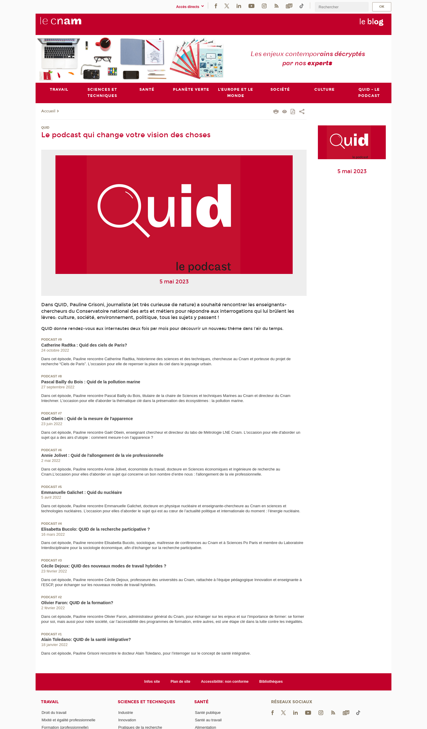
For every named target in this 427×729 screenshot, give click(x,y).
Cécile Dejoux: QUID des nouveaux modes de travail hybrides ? (103, 566)
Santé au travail (208, 720)
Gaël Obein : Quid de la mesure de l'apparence (87, 418)
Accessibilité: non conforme (225, 681)
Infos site (152, 681)
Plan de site (180, 681)
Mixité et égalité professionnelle (68, 720)
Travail (50, 701)
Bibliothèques (271, 681)
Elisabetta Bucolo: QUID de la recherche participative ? (95, 529)
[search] (341, 7)
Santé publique (208, 712)
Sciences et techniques (146, 701)
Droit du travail (54, 712)
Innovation (127, 720)
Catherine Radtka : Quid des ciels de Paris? (84, 345)
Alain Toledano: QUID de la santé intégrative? (86, 639)
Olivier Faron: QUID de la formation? (77, 602)
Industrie (125, 712)
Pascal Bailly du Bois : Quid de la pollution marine (90, 381)
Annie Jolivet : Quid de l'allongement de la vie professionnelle (102, 455)
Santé (201, 701)
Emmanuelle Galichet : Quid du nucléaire (81, 492)
